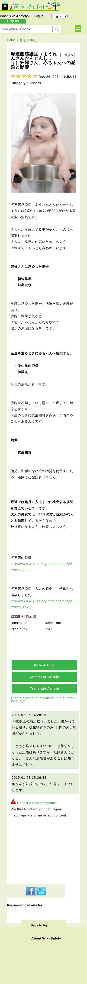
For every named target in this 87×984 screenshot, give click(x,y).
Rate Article (44, 665)
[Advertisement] (36, 850)
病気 (32, 40)
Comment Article (44, 677)
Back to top (39, 925)
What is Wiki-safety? (14, 16)
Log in (38, 16)
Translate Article (44, 688)
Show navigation (78, 28)
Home (11, 40)
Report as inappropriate (36, 803)
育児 (22, 40)
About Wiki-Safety (46, 938)
